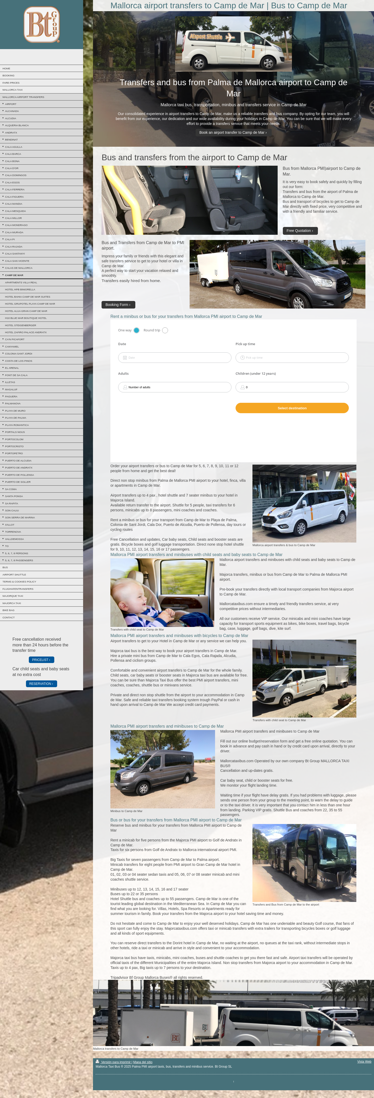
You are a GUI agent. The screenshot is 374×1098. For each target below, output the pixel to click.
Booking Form (116, 305)
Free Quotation (299, 231)
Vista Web (364, 1061)
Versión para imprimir (113, 1062)
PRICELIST (40, 660)
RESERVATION (40, 684)
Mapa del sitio (142, 1062)
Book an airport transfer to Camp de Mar (232, 132)
